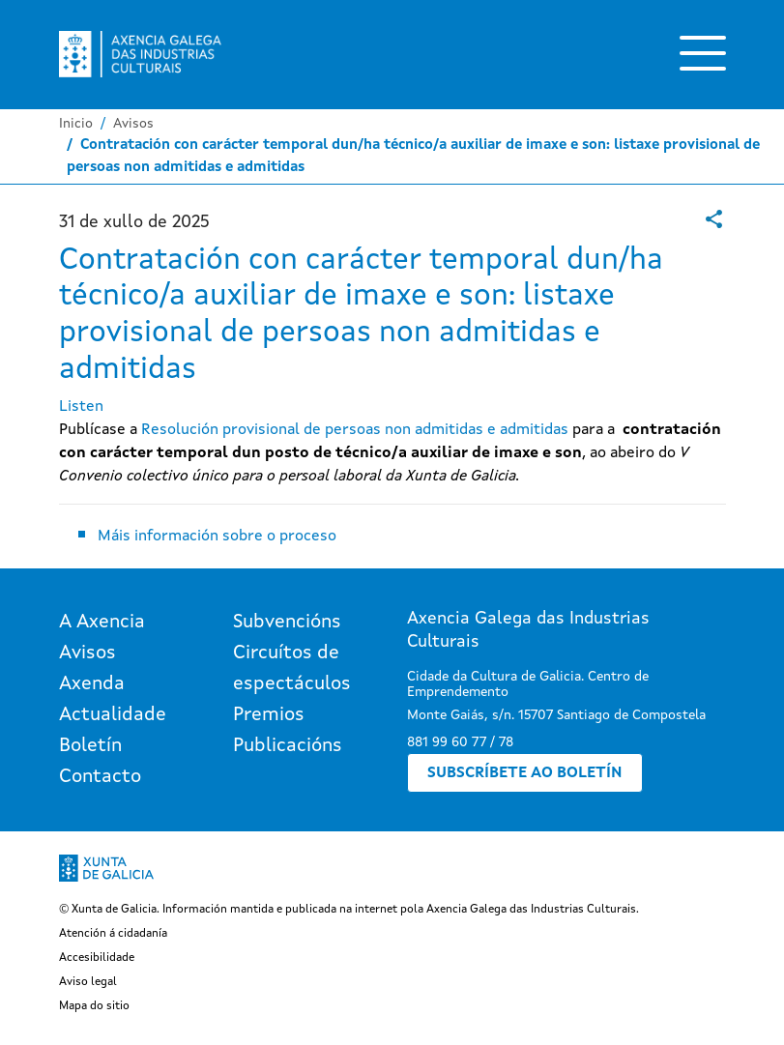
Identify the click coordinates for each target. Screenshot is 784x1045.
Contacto (100, 777)
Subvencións (287, 622)
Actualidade (112, 715)
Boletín (90, 746)
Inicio (76, 124)
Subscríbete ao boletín (525, 773)
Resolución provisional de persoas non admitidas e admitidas (354, 430)
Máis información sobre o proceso (217, 536)
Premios (269, 715)
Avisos (133, 124)
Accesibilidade (96, 958)
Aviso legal (88, 982)
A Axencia (102, 622)
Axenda (92, 684)
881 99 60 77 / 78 (460, 742)
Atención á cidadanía (113, 934)
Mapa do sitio (94, 1006)
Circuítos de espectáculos (292, 669)
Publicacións (287, 746)
